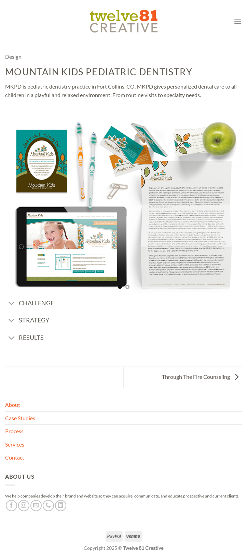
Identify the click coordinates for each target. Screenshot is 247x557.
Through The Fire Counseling (200, 376)
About (12, 404)
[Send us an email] (36, 505)
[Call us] (48, 505)
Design (13, 56)
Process (14, 431)
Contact (14, 457)
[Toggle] (11, 304)
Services (14, 444)
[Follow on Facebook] (11, 505)
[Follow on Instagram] (23, 505)
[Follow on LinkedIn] (60, 505)
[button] (238, 21)
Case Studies (20, 418)
